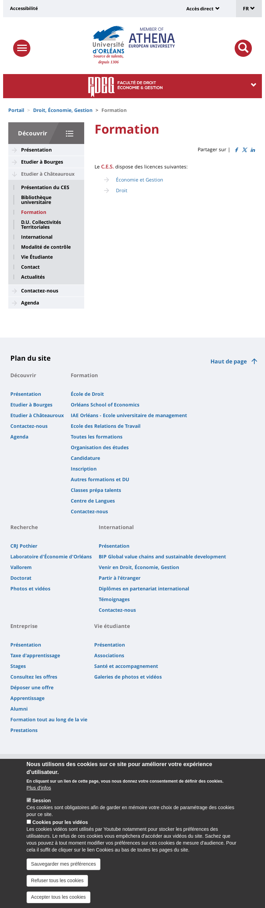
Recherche (24, 527)
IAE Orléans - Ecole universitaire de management (129, 415)
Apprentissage (27, 698)
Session (41, 809)
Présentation (36, 149)
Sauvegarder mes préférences (63, 872)
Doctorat (20, 578)
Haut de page (228, 361)
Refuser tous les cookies (57, 888)
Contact (30, 267)
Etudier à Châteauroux (48, 174)
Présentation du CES (45, 187)
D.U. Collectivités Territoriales (41, 224)
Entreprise (24, 625)
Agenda (30, 302)
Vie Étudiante (37, 257)
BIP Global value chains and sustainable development (162, 556)
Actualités (33, 277)
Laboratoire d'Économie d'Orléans (51, 556)
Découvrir (32, 133)
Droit (121, 190)
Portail (16, 110)
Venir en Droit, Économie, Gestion (139, 567)
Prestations (24, 730)
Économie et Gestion (139, 179)
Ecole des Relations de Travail (105, 426)
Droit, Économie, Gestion (62, 110)
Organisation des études (100, 447)
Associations (109, 655)
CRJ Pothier (23, 546)
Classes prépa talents (96, 490)
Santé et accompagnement (126, 666)
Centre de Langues (93, 500)
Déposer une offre (31, 687)
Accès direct (200, 9)
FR (249, 8)
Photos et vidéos (30, 588)
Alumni (19, 708)
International (36, 237)
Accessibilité (24, 8)
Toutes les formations (96, 436)
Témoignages (114, 599)
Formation (33, 212)
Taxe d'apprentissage (35, 655)
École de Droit (87, 394)
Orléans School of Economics (105, 404)
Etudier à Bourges (42, 161)
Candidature (85, 458)
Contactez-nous (39, 290)
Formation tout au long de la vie (48, 719)
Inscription (84, 468)
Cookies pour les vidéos (60, 830)
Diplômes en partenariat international (144, 588)
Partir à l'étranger (119, 578)
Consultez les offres (33, 676)
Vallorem (21, 567)
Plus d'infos (39, 796)
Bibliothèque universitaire (36, 200)
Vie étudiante (112, 625)
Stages (18, 666)
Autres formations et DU (100, 479)
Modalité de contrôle (46, 247)
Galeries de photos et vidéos (128, 676)
